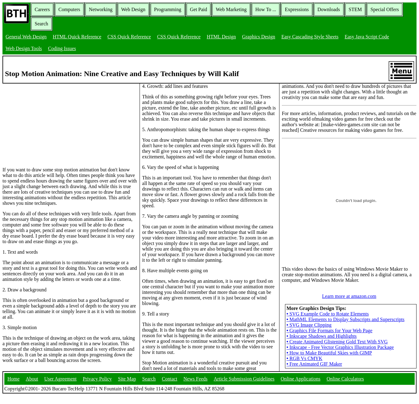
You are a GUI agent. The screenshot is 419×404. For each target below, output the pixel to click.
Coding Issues (62, 48)
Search (41, 23)
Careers (42, 9)
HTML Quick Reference (77, 36)
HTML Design (221, 36)
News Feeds (196, 378)
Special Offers (384, 9)
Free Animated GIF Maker (314, 364)
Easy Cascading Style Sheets (309, 36)
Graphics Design (258, 36)
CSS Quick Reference (129, 36)
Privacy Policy (97, 378)
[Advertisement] (48, 122)
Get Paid (198, 9)
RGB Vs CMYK (304, 358)
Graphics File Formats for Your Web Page (330, 330)
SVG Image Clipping (309, 325)
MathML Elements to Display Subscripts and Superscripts (345, 319)
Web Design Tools (24, 48)
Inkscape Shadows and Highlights (322, 336)
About (32, 378)
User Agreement (60, 378)
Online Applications (300, 378)
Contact (169, 378)
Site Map (127, 378)
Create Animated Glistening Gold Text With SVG (337, 341)
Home (13, 378)
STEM (355, 9)
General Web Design (26, 36)
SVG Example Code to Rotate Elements (328, 313)
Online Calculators (345, 378)
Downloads (328, 9)
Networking (100, 9)
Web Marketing (231, 9)
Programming (167, 9)
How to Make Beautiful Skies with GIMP (329, 352)
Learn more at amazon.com (349, 296)
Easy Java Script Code (367, 36)
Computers (69, 9)
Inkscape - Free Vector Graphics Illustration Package (340, 347)
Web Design (133, 9)
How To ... (265, 9)
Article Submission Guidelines (244, 378)
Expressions (297, 9)
